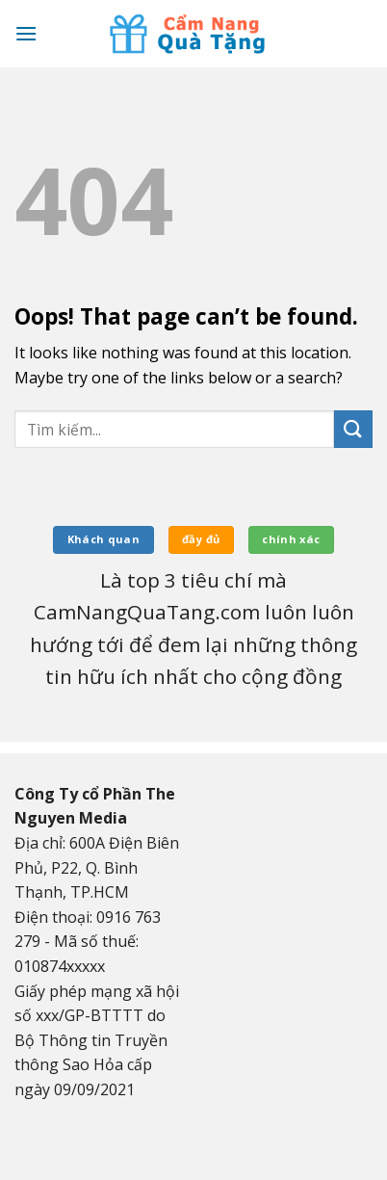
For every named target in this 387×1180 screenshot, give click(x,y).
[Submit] (353, 429)
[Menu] (26, 33)
